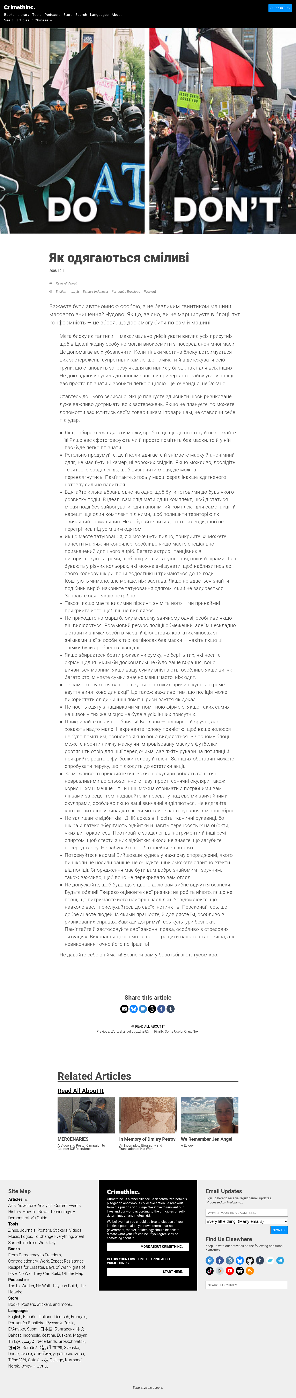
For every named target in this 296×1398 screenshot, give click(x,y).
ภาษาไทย (42, 1353)
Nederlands (46, 1341)
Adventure (26, 1205)
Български (64, 1329)
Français (78, 1316)
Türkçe (14, 1341)
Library (23, 15)
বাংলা (57, 1347)
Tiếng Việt (17, 1359)
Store (68, 15)
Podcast (15, 1279)
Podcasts (53, 15)
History (14, 1211)
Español (30, 1316)
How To (29, 1211)
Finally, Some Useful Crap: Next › (177, 1031)
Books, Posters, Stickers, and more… (40, 1304)
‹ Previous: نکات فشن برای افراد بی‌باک (122, 1031)
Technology (60, 1211)
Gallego (56, 1359)
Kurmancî (73, 1359)
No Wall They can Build (56, 1285)
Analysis (44, 1205)
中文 (80, 1329)
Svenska (71, 1347)
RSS (26, 1200)
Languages (99, 15)
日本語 (46, 1329)
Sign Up (279, 1230)
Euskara (64, 1335)
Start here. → (175, 1272)
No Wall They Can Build (39, 1273)
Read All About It (67, 283)
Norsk (13, 1366)
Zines (13, 1230)
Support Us (280, 8)
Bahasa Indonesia (95, 292)
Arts (12, 1205)
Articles (15, 1199)
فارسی (74, 292)
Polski (69, 1322)
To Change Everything (53, 1236)
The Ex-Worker (21, 1285)
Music (13, 1236)
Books (9, 15)
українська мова (68, 1353)
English (61, 292)
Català (33, 1359)
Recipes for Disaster (26, 1267)
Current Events (67, 1205)
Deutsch (61, 1316)
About (117, 15)
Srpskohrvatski (72, 1341)
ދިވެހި (44, 1359)
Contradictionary (23, 1261)
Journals (28, 1230)
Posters (44, 1230)
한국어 (14, 1347)
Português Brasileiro (126, 292)
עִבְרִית (26, 1353)
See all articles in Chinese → (28, 20)
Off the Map (72, 1273)
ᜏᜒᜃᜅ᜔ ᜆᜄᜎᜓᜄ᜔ (34, 1366)
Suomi (32, 1329)
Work (44, 1261)
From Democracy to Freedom (34, 1254)
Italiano (45, 1316)
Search (81, 15)
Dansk (14, 1353)
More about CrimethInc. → (164, 1247)
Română (30, 1347)
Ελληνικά (16, 1329)
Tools (37, 15)
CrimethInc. (19, 7)
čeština (48, 1335)
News (43, 1211)
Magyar (79, 1335)
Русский (150, 292)
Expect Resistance (67, 1261)
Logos (26, 1236)
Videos (75, 1230)
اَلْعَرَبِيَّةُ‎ (45, 1347)
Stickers (60, 1230)
